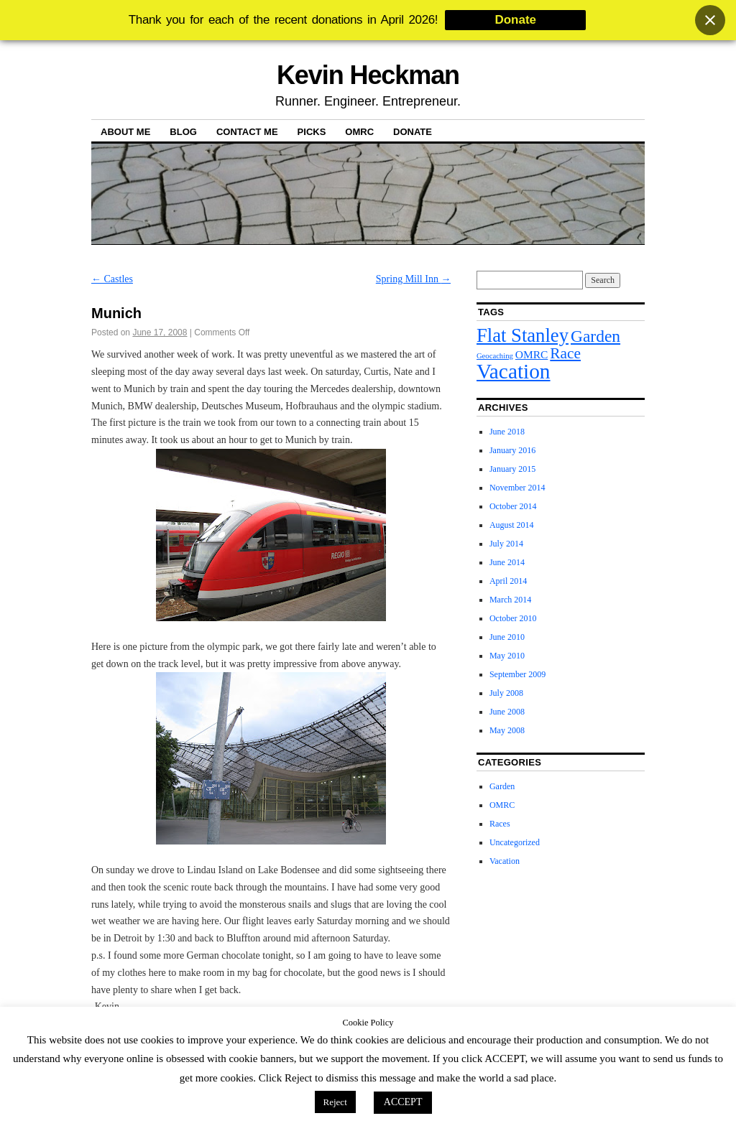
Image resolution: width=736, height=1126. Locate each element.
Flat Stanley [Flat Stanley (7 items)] (523, 335)
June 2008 (507, 712)
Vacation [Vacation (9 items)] (514, 371)
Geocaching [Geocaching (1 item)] (495, 356)
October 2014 (513, 506)
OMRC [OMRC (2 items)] (531, 354)
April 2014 (508, 581)
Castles (112, 279)
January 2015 (512, 469)
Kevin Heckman (368, 75)
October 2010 (513, 618)
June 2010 (507, 637)
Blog (183, 131)
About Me (125, 131)
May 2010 (507, 656)
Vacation (504, 861)
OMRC (359, 131)
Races (499, 824)
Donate (412, 131)
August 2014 (511, 525)
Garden (502, 786)
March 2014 (510, 600)
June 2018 (507, 432)
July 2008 (506, 693)
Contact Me (247, 131)
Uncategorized (514, 842)
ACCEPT (403, 1102)
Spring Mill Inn (413, 279)
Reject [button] (335, 1102)
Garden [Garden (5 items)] (595, 336)
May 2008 (507, 730)
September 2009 (517, 674)
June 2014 (507, 562)
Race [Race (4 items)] (565, 353)
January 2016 (512, 450)
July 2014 (506, 544)
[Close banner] (710, 20)
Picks (312, 131)
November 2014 (517, 488)
